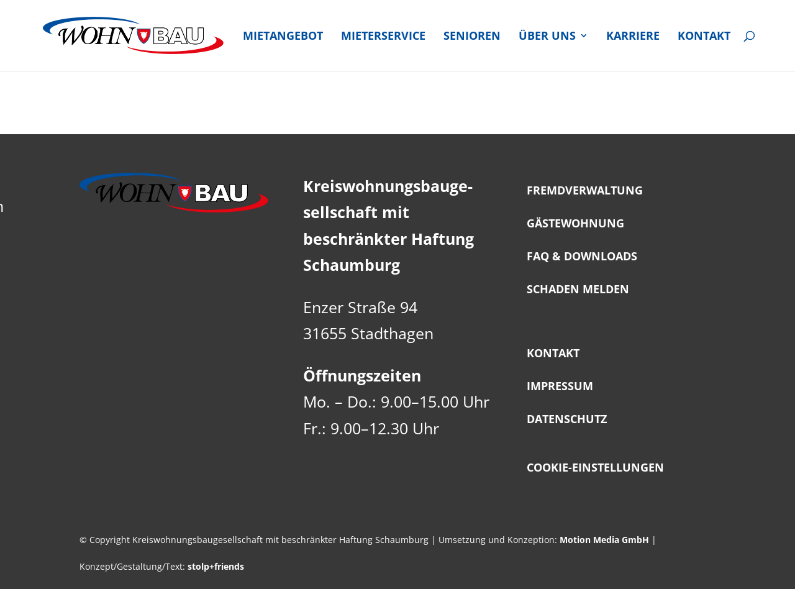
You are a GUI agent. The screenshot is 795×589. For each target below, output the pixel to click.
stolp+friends (216, 566)
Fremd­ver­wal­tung (585, 190)
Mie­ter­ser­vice (383, 37)
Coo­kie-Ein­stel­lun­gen (595, 467)
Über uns (547, 37)
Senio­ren (472, 37)
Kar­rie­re (633, 37)
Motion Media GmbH (604, 540)
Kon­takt (704, 37)
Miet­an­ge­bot (283, 37)
